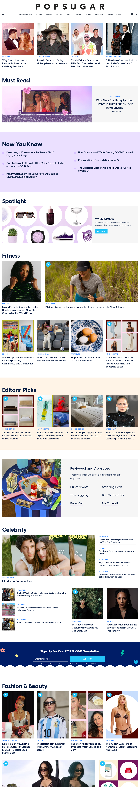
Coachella (103, 537)
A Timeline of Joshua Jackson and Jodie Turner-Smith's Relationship (121, 63)
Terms (61, 664)
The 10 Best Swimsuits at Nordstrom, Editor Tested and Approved (122, 746)
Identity (110, 621)
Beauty (49, 15)
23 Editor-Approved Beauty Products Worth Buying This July (86, 746)
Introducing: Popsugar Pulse (17, 581)
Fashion (39, 15)
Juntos (110, 15)
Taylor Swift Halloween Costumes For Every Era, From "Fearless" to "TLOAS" (115, 564)
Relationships (7, 57)
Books (70, 15)
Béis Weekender (113, 495)
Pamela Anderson (44, 57)
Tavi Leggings (79, 495)
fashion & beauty (25, 686)
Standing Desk (112, 487)
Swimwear (110, 740)
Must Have (99, 15)
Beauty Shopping (44, 429)
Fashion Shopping (9, 740)
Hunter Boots (79, 487)
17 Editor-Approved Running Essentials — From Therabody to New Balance (84, 307)
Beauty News (76, 740)
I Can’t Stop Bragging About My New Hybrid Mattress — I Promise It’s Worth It (86, 435)
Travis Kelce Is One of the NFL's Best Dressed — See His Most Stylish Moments (86, 63)
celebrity (14, 530)
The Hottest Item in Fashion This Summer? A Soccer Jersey (51, 746)
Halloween (103, 571)
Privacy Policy (70, 664)
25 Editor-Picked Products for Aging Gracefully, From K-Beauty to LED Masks (52, 435)
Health (79, 15)
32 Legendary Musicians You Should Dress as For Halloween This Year (117, 575)
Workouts (75, 354)
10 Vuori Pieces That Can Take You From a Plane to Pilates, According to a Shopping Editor (119, 362)
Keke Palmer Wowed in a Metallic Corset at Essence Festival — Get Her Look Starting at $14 (16, 748)
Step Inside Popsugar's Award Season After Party (117, 552)
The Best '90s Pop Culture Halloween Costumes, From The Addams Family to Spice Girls (41, 594)
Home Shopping (8, 429)
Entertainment (25, 15)
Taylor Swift (111, 429)
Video (119, 15)
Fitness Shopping (113, 354)
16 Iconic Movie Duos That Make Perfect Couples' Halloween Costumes (37, 609)
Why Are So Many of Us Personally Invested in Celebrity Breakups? (14, 63)
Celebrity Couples (113, 57)
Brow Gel (76, 503)
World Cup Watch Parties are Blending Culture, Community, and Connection (18, 360)
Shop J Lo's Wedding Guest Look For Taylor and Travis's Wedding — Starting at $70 (120, 435)
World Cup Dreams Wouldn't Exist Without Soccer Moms (52, 359)
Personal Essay (43, 354)
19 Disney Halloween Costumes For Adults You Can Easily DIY (85, 627)
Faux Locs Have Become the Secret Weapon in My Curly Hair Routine (122, 627)
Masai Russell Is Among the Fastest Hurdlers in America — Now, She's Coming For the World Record (20, 310)
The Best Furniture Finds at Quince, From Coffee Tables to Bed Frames (17, 435)
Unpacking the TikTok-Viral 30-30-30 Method (85, 359)
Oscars (102, 548)
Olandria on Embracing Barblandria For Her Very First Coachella (116, 541)
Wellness (60, 15)
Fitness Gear (50, 303)
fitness (11, 255)
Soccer (5, 354)
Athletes (74, 57)
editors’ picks (19, 390)
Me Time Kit (110, 503)
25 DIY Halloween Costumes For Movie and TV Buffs (39, 622)
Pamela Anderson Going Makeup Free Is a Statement (52, 62)
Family (88, 15)
